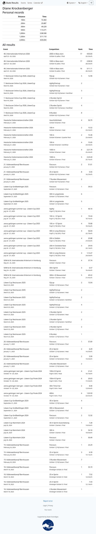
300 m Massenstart (59, 409)
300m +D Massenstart (58, 276)
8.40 (89, 387)
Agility (57, 210)
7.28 (89, 424)
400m (56, 394)
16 (81, 68)
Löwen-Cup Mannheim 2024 (14, 424)
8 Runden (59, 114)
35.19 (90, 467)
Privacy (50, 506)
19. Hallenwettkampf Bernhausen (16, 446)
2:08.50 (89, 62)
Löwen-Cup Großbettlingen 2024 (16, 402)
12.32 (90, 415)
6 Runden (59, 335)
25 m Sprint (59, 173)
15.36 (89, 136)
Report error (48, 501)
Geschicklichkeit (57, 121)
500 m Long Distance (57, 254)
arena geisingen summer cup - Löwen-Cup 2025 (22, 210)
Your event (48, 510)
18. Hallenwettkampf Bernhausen (16, 468)
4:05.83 (89, 55)
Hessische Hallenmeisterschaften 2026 (18, 121)
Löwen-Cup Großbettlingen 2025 (16, 188)
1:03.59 (89, 394)
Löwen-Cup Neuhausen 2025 (15, 283)
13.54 (90, 282)
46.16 (90, 209)
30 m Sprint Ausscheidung (59, 424)
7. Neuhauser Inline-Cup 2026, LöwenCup (19, 77)
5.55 (89, 173)
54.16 (89, 431)
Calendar (38, 3)
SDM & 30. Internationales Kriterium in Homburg (22, 261)
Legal (45, 506)
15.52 (89, 128)
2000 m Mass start (57, 55)
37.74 (90, 260)
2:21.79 (89, 151)
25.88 (89, 239)
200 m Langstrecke (59, 202)
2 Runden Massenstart (58, 490)
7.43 (89, 483)
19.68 (89, 224)
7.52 (89, 475)
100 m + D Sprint (57, 217)
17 (81, 54)
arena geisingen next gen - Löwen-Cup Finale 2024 (23, 372)
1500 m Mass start (57, 69)
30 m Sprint (59, 402)
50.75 (90, 120)
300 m (57, 431)
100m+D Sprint (56, 372)
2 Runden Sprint (59, 99)
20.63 (89, 379)
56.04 (89, 232)
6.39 (89, 453)
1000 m (57, 151)
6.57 (89, 269)
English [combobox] (82, 3)
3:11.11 (89, 69)
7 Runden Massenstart (59, 180)
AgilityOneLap (59, 84)
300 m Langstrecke (59, 195)
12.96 (90, 76)
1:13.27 (89, 254)
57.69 (90, 341)
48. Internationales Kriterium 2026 (17, 55)
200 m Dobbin (57, 239)
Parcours (59, 165)
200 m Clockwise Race (58, 247)
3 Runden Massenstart (59, 365)
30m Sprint (57, 269)
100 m (57, 128)
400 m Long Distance (57, 232)
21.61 (89, 372)
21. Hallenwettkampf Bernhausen (16, 165)
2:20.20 (89, 158)
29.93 (89, 247)
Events (23, 3)
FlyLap (59, 77)
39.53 (90, 187)
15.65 (89, 143)
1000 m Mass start (57, 62)
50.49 (90, 437)
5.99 (89, 357)
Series (30, 3)
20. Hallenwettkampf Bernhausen (16, 342)
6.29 (89, 350)
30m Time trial (56, 387)
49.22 (89, 276)
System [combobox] (71, 3)
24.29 (90, 445)
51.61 (90, 164)
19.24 (89, 217)
